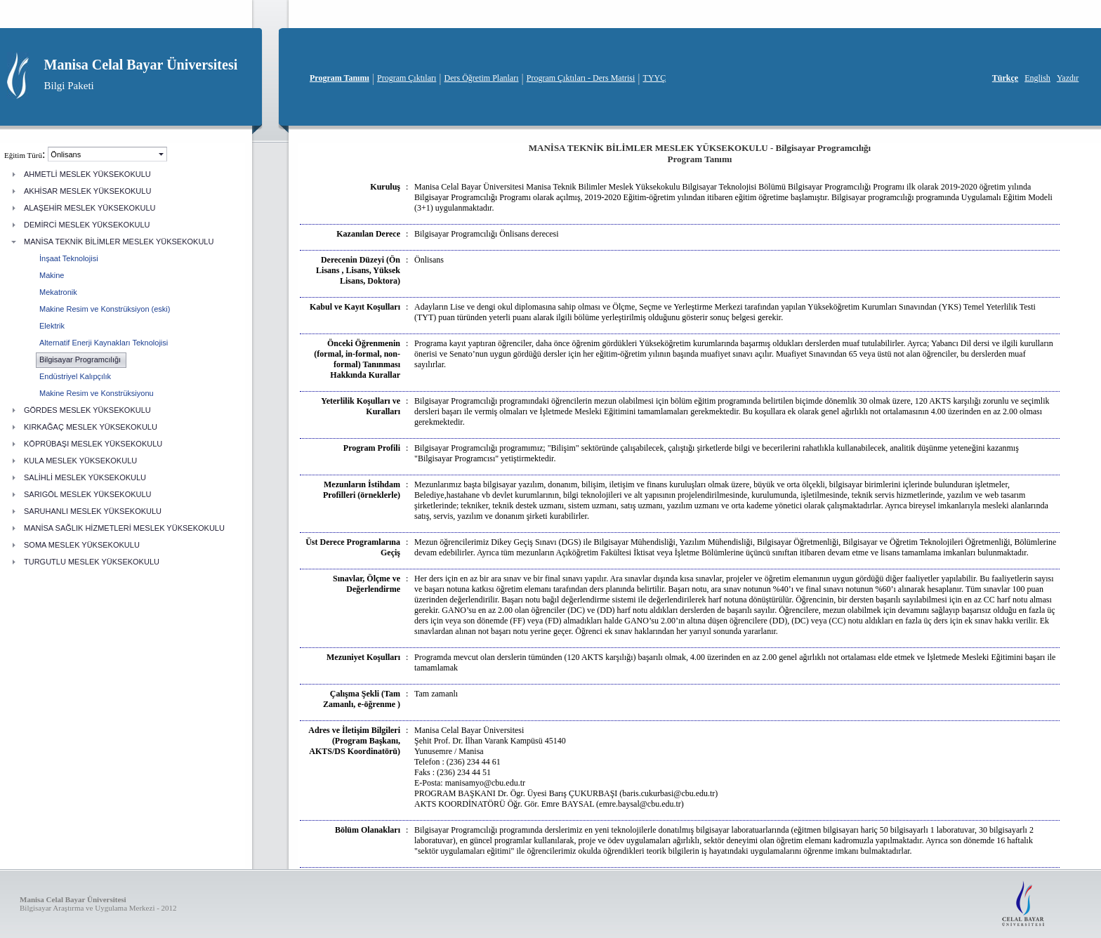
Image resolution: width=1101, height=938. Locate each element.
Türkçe (1005, 78)
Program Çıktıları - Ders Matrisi (581, 78)
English (1037, 78)
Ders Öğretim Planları (481, 78)
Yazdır (1068, 78)
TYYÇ (654, 78)
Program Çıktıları (406, 78)
